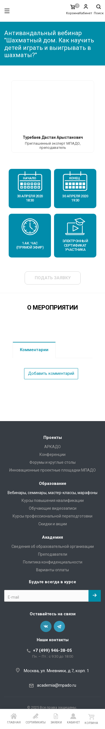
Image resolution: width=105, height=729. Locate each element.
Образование (52, 483)
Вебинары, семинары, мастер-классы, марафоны (52, 492)
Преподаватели (52, 554)
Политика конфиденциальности (52, 562)
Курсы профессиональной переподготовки (52, 516)
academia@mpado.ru (56, 685)
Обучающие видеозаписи (52, 508)
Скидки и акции (52, 524)
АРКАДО (52, 446)
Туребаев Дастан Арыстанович (53, 137)
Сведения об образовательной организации (52, 546)
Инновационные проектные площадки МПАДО (52, 470)
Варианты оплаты (52, 570)
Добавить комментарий (51, 373)
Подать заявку (53, 277)
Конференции (52, 454)
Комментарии (34, 349)
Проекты (52, 437)
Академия (52, 537)
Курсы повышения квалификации (53, 500)
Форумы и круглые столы (52, 462)
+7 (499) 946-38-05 (52, 650)
